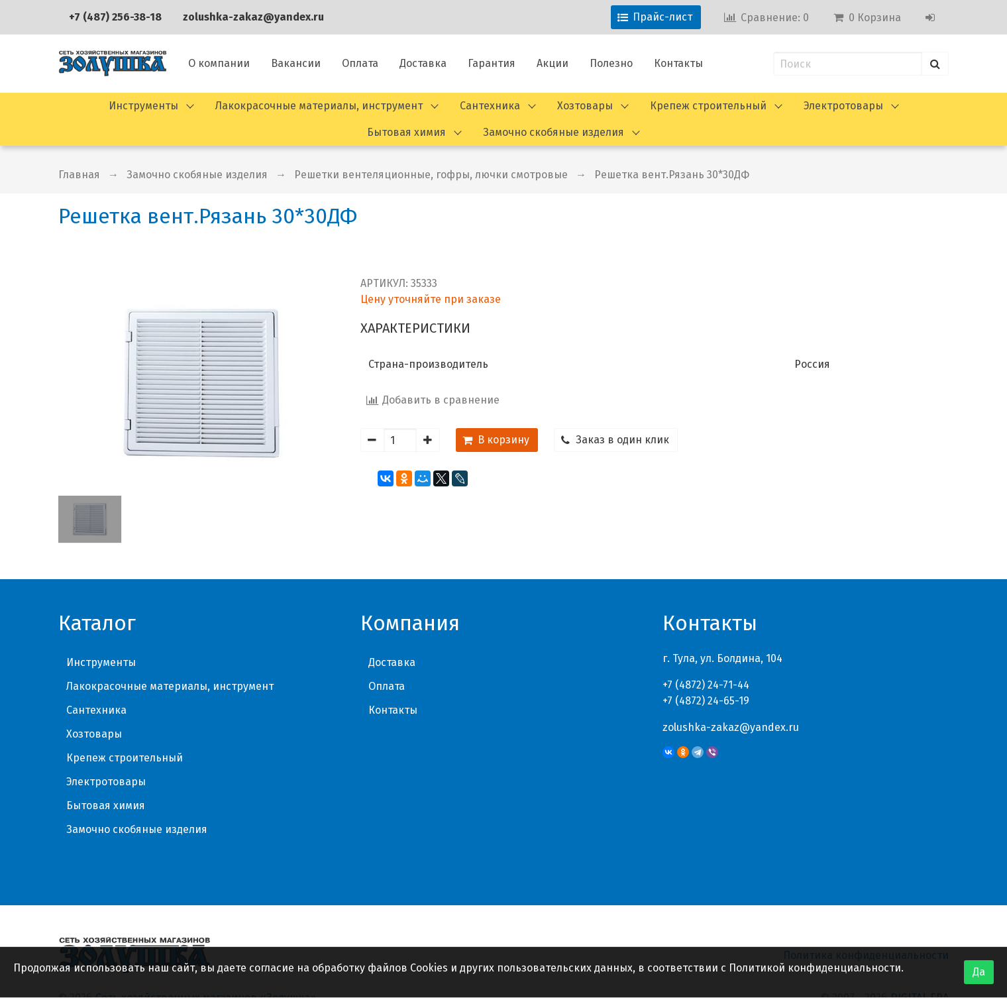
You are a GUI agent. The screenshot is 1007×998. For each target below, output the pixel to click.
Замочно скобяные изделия (553, 132)
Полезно (611, 63)
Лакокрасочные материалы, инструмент (319, 105)
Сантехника (490, 105)
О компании (219, 63)
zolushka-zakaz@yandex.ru (253, 17)
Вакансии (296, 63)
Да (979, 972)
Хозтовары (585, 105)
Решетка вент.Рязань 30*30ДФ (671, 174)
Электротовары (843, 105)
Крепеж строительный (708, 105)
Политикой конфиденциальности (815, 968)
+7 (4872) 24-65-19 (705, 700)
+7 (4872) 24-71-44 (705, 685)
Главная (79, 174)
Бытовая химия (406, 132)
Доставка (423, 63)
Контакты (678, 63)
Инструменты (143, 105)
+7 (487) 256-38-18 (115, 17)
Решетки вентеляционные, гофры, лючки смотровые (431, 174)
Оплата (360, 63)
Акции (552, 63)
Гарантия (491, 63)
